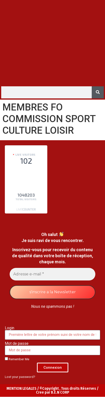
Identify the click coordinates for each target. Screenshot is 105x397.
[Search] (98, 92)
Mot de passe (16, 344)
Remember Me (17, 359)
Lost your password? (20, 377)
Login (9, 328)
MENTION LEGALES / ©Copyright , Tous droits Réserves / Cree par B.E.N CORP (52, 390)
